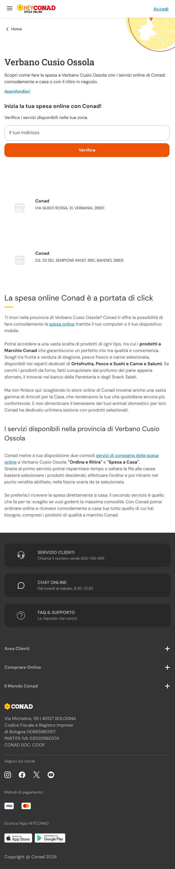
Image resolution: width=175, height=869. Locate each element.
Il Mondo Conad (21, 686)
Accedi (161, 9)
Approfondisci (17, 91)
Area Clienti (17, 648)
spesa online (61, 324)
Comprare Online (22, 667)
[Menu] (9, 8)
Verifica (87, 150)
